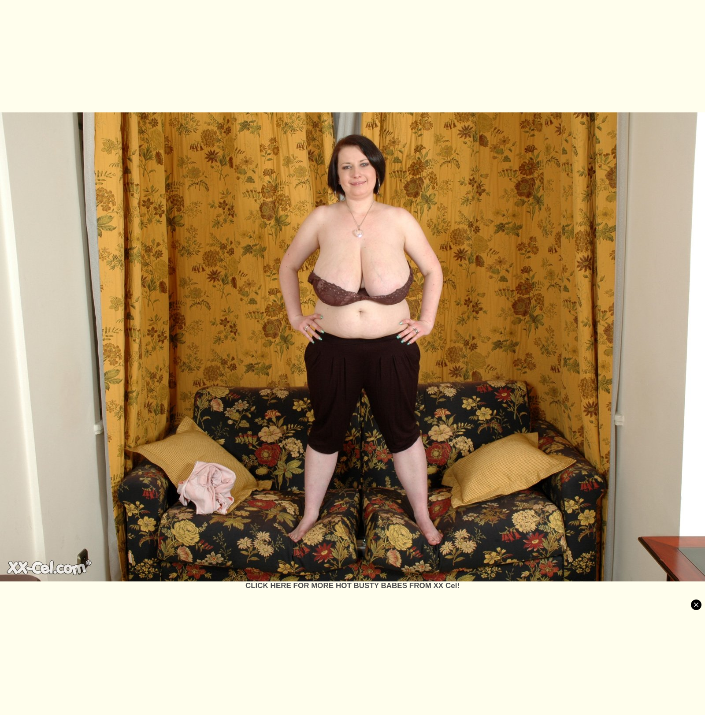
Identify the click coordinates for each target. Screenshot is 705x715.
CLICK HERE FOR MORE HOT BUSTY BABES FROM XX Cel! (352, 585)
